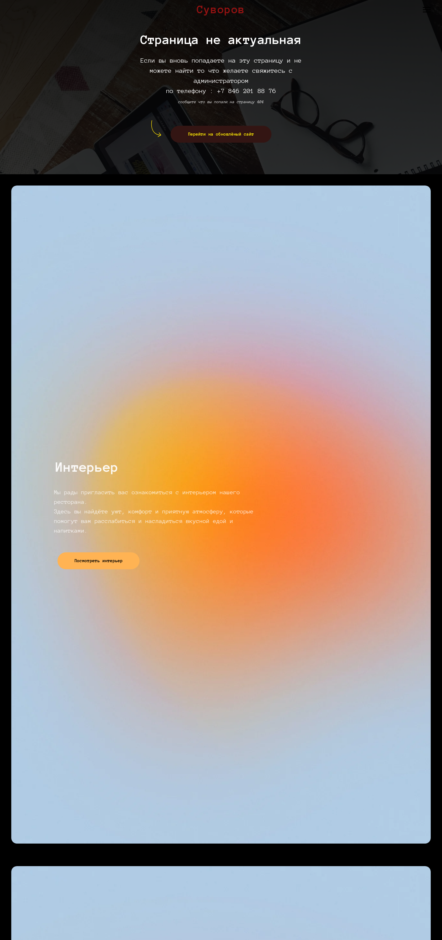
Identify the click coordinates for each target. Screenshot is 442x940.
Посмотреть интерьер (107, 560)
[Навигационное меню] (427, 10)
